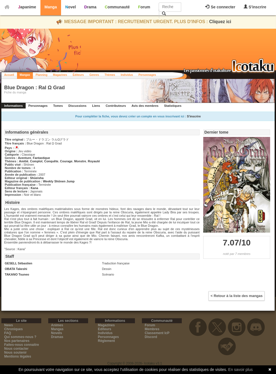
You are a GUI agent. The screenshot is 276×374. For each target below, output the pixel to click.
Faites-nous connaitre (21, 345)
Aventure (24, 158)
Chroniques (13, 329)
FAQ (7, 333)
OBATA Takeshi (16, 269)
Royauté (94, 161)
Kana (34, 188)
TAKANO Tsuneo (17, 274)
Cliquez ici (220, 21)
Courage (66, 161)
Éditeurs (78, 74)
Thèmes (110, 74)
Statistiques (172, 105)
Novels (56, 333)
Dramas (57, 337)
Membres (152, 329)
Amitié (23, 161)
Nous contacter (16, 349)
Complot (36, 161)
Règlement (106, 341)
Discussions (77, 105)
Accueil (9, 74)
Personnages (147, 74)
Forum (144, 7)
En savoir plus (240, 369)
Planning (41, 74)
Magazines (60, 74)
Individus (127, 74)
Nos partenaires (17, 341)
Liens (96, 105)
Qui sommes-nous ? (20, 337)
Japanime (27, 7)
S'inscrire (255, 6)
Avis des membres (145, 105)
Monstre (80, 161)
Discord (151, 337)
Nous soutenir (15, 352)
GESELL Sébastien (18, 263)
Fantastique (41, 158)
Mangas (25, 74)
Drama (90, 7)
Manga (51, 7)
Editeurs (104, 329)
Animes (57, 325)
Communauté (117, 7)
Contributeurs (116, 105)
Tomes (58, 105)
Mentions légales (17, 356)
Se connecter (220, 7)
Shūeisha (36, 178)
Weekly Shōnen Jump (59, 181)
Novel (70, 7)
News (8, 325)
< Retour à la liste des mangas (236, 296)
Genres (94, 74)
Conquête (51, 161)
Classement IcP (157, 333)
